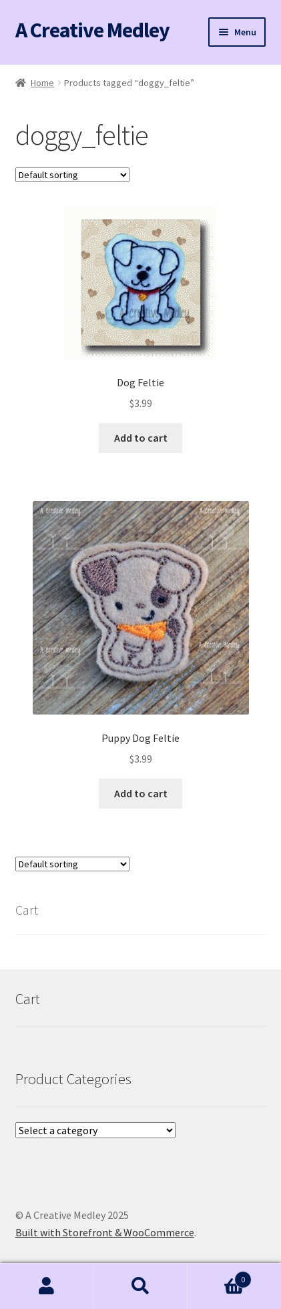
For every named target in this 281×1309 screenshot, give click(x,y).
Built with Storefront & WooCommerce (104, 1232)
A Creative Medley (92, 30)
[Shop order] (72, 174)
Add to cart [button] (141, 437)
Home (42, 83)
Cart (220, 1276)
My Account (46, 1286)
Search (140, 1286)
